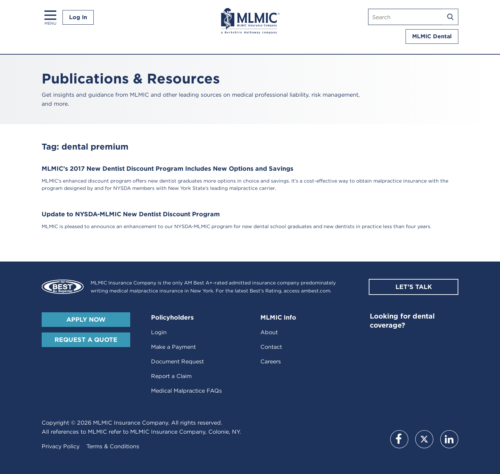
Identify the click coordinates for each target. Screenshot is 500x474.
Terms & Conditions (112, 446)
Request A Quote (86, 339)
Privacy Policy (61, 446)
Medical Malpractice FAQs (186, 390)
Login (159, 332)
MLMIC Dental (432, 36)
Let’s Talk (413, 286)
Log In (78, 17)
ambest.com (315, 291)
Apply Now (86, 319)
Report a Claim (171, 376)
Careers (270, 361)
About (269, 332)
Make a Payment (173, 347)
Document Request (177, 361)
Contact (271, 347)
